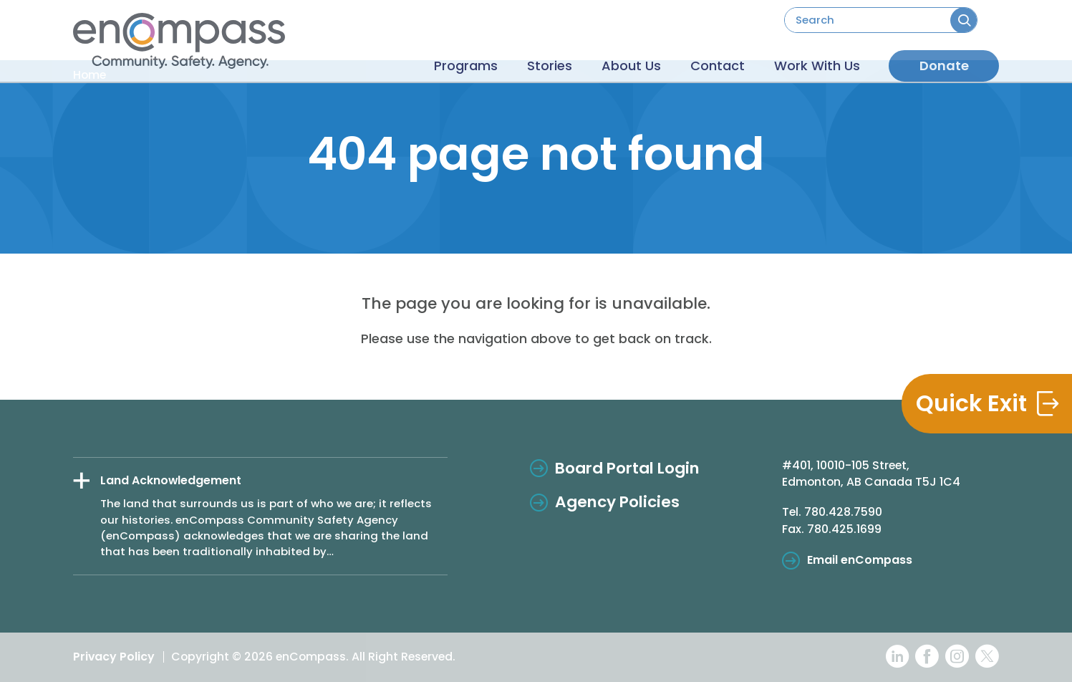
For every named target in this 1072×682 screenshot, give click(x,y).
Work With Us (811, 60)
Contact (701, 60)
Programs (417, 60)
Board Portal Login (627, 468)
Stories (511, 60)
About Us (604, 60)
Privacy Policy (114, 656)
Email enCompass (859, 560)
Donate (944, 60)
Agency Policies (617, 502)
